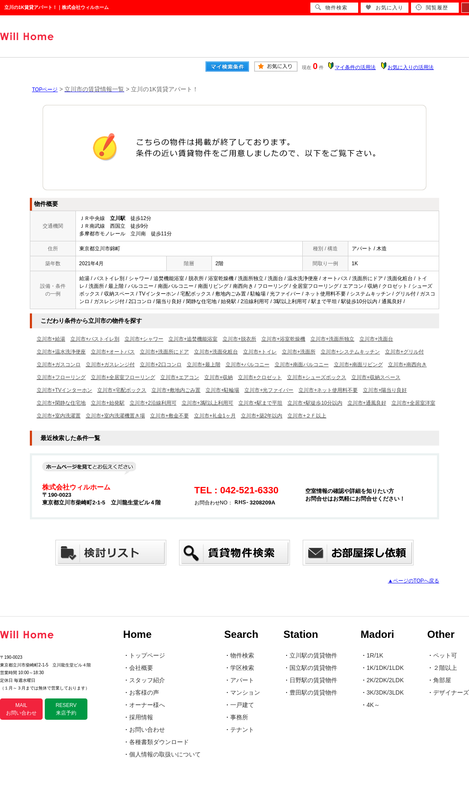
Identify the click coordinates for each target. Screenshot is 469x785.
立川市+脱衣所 (239, 339)
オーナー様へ (147, 704)
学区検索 (242, 667)
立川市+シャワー (143, 339)
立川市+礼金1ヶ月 (215, 416)
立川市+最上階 (203, 365)
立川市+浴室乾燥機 (283, 339)
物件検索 (242, 655)
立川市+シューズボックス (316, 377)
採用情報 (141, 717)
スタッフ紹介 (147, 680)
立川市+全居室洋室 (413, 403)
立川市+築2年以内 (262, 416)
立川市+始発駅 (107, 403)
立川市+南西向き (407, 365)
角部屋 (442, 680)
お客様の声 (144, 692)
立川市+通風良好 (366, 403)
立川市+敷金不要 (169, 416)
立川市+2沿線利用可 (153, 403)
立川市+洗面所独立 (332, 339)
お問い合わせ (147, 729)
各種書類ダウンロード (159, 742)
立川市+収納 (218, 377)
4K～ (373, 704)
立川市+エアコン (179, 377)
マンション (245, 692)
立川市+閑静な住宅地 (61, 403)
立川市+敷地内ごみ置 (175, 390)
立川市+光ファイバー (268, 390)
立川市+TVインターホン (64, 390)
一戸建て (242, 704)
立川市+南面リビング (358, 365)
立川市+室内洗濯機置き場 (115, 416)
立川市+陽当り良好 (385, 390)
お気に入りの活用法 (411, 67)
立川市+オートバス (113, 352)
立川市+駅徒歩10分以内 (314, 403)
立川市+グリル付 (404, 352)
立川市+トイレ (260, 352)
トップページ (147, 655)
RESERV (65, 709)
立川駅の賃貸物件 (313, 655)
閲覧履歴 (432, 7)
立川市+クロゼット (260, 377)
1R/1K (375, 655)
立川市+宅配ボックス (121, 390)
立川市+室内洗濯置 (59, 416)
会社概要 (141, 667)
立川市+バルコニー (247, 365)
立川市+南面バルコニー (302, 365)
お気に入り (384, 7)
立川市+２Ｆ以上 (306, 416)
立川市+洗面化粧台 (216, 352)
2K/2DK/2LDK (385, 680)
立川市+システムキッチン (350, 352)
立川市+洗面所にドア (164, 352)
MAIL (21, 709)
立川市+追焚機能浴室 (192, 339)
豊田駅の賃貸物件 (313, 692)
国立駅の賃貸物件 (313, 667)
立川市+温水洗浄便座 (61, 352)
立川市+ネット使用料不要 (328, 390)
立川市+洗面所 (299, 352)
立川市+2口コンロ (161, 365)
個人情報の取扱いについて (165, 754)
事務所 (239, 717)
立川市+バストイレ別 (94, 339)
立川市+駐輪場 (222, 390)
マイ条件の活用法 (355, 67)
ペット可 (445, 655)
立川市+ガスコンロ (59, 365)
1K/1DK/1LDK (385, 667)
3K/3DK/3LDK (385, 692)
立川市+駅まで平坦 (260, 403)
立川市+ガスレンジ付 (110, 365)
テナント (242, 729)
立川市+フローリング (61, 377)
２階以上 (445, 667)
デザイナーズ (451, 692)
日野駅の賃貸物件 (313, 680)
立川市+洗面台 (376, 339)
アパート (242, 680)
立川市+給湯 (51, 339)
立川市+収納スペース (375, 377)
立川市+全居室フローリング (123, 377)
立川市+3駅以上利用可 (208, 403)
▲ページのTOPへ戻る (413, 581)
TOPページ (45, 90)
